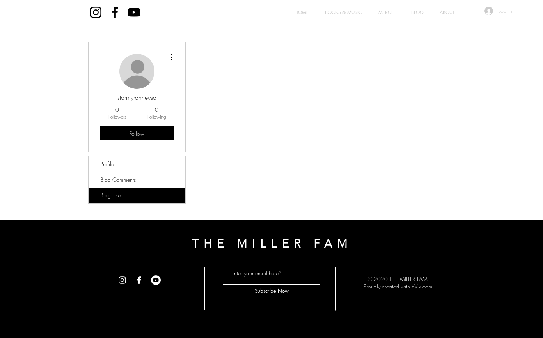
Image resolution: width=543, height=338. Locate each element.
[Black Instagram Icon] (95, 12)
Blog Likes (111, 195)
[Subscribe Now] (271, 290)
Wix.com (422, 286)
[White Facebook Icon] (139, 280)
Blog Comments (118, 179)
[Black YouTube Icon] (134, 12)
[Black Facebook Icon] (114, 12)
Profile (107, 164)
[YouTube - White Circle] (156, 280)
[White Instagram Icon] (122, 280)
